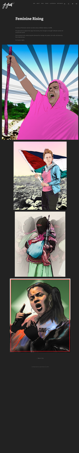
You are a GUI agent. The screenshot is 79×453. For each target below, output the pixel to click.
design (46, 3)
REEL (34, 3)
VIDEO (42, 3)
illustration (53, 3)
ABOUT (38, 3)
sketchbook (60, 3)
